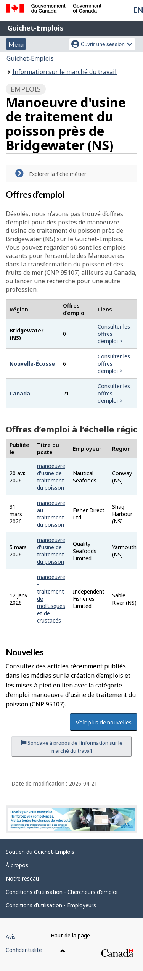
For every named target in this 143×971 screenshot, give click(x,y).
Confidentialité (24, 949)
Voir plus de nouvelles (104, 722)
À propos (17, 865)
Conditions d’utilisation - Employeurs (51, 905)
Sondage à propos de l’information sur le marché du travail (71, 746)
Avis (11, 936)
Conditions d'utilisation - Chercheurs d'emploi (61, 891)
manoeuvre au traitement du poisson (51, 513)
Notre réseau (22, 878)
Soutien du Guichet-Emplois (40, 851)
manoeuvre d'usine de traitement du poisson (51, 476)
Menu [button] (16, 44)
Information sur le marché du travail (64, 72)
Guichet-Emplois (36, 27)
